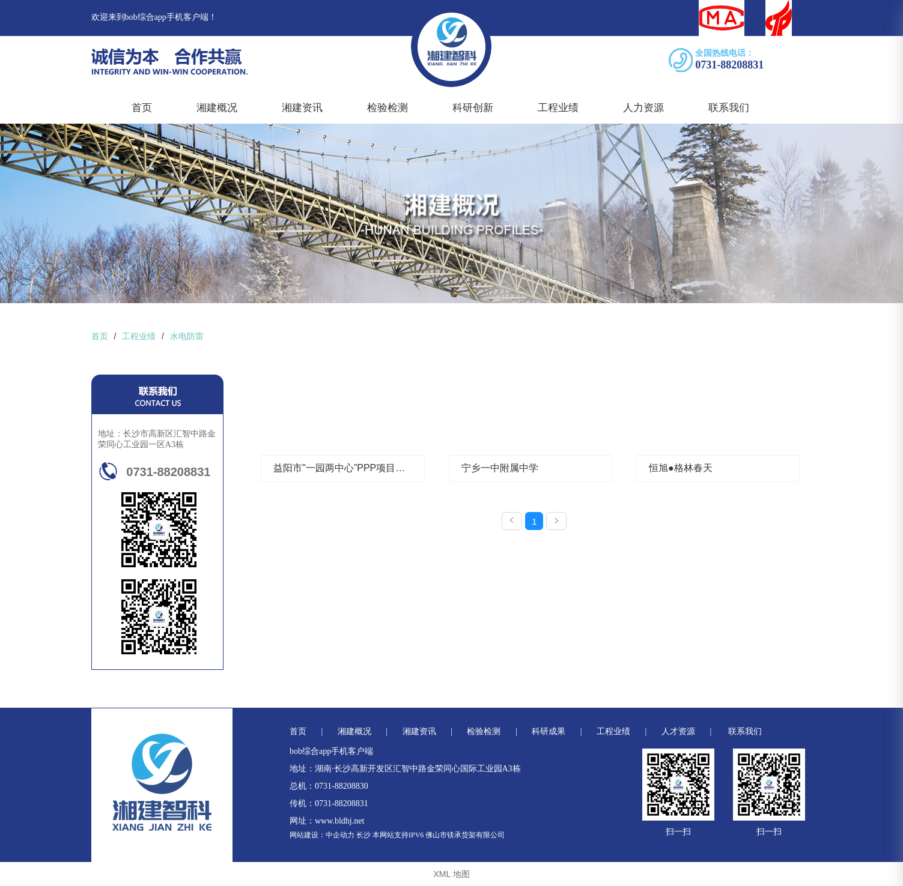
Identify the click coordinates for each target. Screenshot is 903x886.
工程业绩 (558, 107)
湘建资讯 (302, 107)
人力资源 (643, 107)
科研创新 (472, 107)
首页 (142, 107)
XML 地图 (451, 874)
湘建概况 (216, 107)
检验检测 (387, 107)
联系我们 (728, 107)
